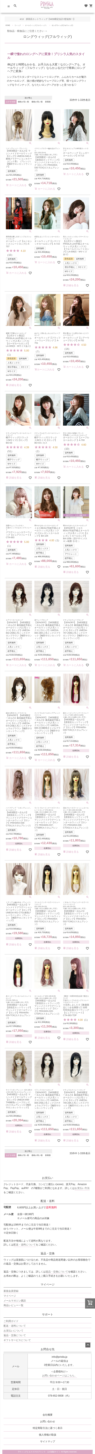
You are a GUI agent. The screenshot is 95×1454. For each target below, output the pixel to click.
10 (9, 255)
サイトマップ (47, 1441)
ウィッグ (18, 25)
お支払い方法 (82, 1188)
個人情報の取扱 (47, 1434)
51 (9, 451)
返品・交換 (48, 1253)
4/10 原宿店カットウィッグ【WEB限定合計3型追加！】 (47, 19)
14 (67, 349)
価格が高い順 (37, 102)
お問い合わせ (47, 1421)
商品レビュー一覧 (13, 1305)
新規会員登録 (11, 1291)
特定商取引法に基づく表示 (47, 1428)
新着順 (48, 102)
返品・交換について (57, 1271)
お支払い (47, 1177)
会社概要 (48, 1414)
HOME (7, 25)
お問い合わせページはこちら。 (59, 1375)
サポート (47, 1314)
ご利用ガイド (11, 1321)
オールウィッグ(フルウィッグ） (36, 25)
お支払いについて (13, 1330)
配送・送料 (48, 1201)
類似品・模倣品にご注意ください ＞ (26, 31)
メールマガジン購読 (15, 1300)
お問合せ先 (48, 1349)
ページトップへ (87, 1345)
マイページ (48, 1284)
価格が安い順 (23, 102)
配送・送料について (24, 1244)
